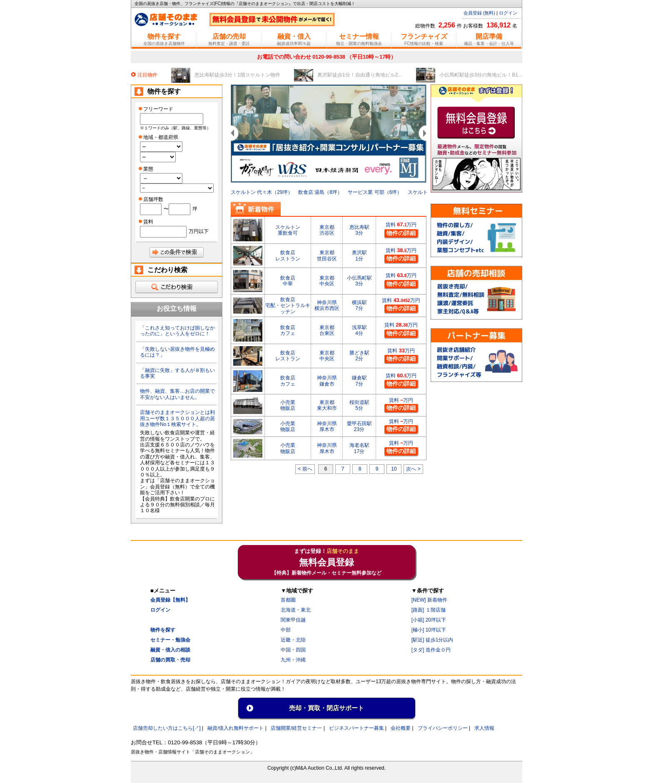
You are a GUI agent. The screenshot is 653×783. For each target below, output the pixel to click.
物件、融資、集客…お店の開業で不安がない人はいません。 (177, 394)
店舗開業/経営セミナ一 (296, 728)
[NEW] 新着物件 (429, 600)
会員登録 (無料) (479, 12)
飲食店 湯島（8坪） (320, 192)
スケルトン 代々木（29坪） (262, 192)
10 (393, 469)
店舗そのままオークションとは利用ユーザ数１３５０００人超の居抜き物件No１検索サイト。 (177, 418)
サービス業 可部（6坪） (375, 192)
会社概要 (401, 728)
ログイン (508, 12)
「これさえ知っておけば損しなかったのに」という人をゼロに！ (177, 331)
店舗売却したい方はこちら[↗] (167, 728)
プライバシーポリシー (443, 728)
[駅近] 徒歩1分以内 (432, 640)
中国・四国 (293, 650)
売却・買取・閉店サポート (326, 707)
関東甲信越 (293, 620)
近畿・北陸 (293, 640)
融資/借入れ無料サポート (235, 728)
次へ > (413, 469)
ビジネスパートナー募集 (356, 728)
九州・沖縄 (293, 660)
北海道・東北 (296, 610)
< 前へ (305, 469)
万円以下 (199, 231)
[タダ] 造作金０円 (431, 650)
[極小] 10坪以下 (428, 630)
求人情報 (484, 728)
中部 (286, 630)
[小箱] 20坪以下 (428, 620)
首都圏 (288, 600)
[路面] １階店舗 (428, 610)
